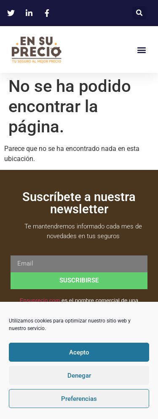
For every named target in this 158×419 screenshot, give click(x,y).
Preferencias (79, 399)
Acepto (79, 352)
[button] (139, 12)
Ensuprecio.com (40, 300)
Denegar (79, 375)
